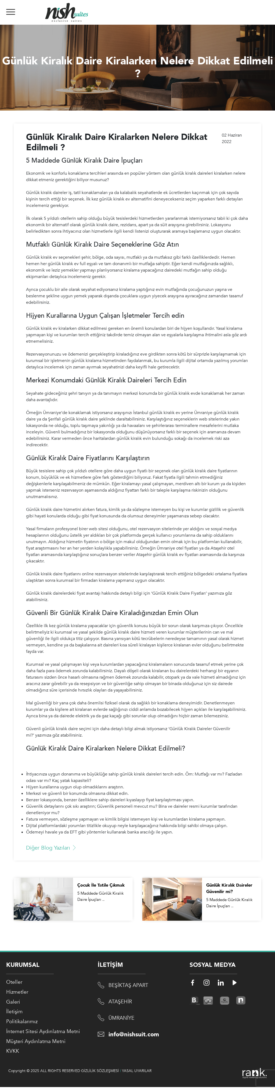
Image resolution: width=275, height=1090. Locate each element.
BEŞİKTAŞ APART (129, 985)
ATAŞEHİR (120, 1002)
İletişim (14, 1013)
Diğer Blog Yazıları (51, 848)
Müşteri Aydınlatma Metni (37, 1043)
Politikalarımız (22, 1023)
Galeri (13, 1003)
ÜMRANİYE (122, 1019)
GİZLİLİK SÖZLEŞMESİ (100, 1073)
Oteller (14, 982)
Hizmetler (17, 992)
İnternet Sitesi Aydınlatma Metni (45, 1033)
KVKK (13, 1054)
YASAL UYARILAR (136, 1073)
